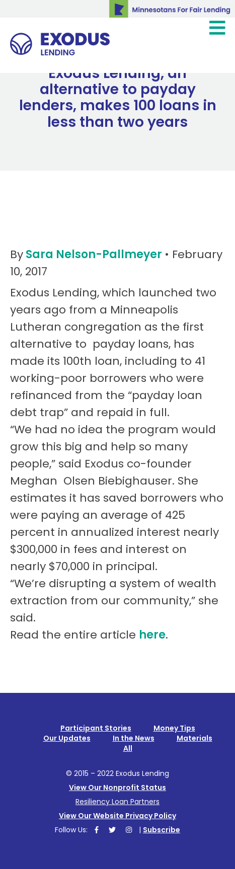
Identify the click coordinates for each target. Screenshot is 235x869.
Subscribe (161, 830)
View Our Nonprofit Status (117, 787)
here (152, 635)
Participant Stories (95, 728)
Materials (194, 738)
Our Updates (67, 738)
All (127, 748)
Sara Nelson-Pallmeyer (94, 254)
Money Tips (174, 728)
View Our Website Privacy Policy (117, 816)
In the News (133, 738)
